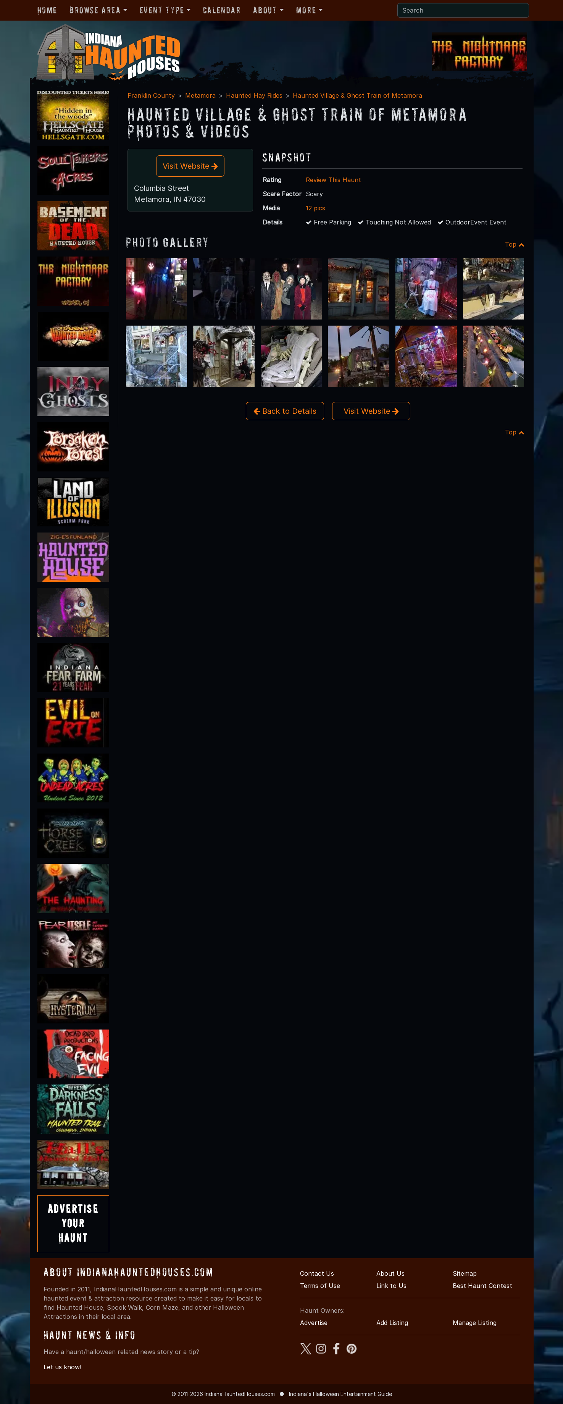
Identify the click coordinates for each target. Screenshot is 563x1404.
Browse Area (95, 10)
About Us (390, 1273)
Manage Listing (475, 1323)
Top (514, 244)
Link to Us (391, 1285)
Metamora (200, 95)
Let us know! (62, 1367)
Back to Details (284, 411)
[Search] (463, 10)
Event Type (162, 10)
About (265, 10)
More (306, 10)
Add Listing (392, 1323)
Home (47, 10)
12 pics (315, 208)
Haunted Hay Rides (254, 95)
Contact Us (317, 1273)
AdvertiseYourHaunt (73, 1223)
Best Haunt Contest (482, 1285)
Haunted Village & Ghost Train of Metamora (357, 95)
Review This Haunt (333, 180)
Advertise (313, 1323)
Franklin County (151, 95)
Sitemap (465, 1273)
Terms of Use (320, 1285)
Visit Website (190, 166)
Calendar (222, 10)
